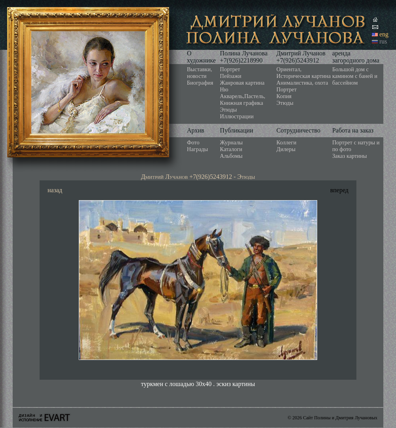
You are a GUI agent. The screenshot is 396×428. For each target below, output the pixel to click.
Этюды (228, 109)
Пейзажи (230, 76)
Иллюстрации (236, 116)
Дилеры (285, 149)
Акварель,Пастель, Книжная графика (242, 99)
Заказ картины (349, 156)
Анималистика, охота (302, 83)
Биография (200, 83)
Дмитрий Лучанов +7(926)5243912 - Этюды (198, 176)
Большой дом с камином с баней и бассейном (354, 76)
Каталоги (231, 149)
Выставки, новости (199, 72)
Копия (283, 96)
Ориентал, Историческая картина (303, 72)
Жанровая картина (242, 83)
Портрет (230, 69)
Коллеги (286, 142)
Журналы (231, 142)
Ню (224, 89)
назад (55, 190)
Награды (197, 149)
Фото (193, 142)
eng (383, 34)
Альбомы (231, 156)
